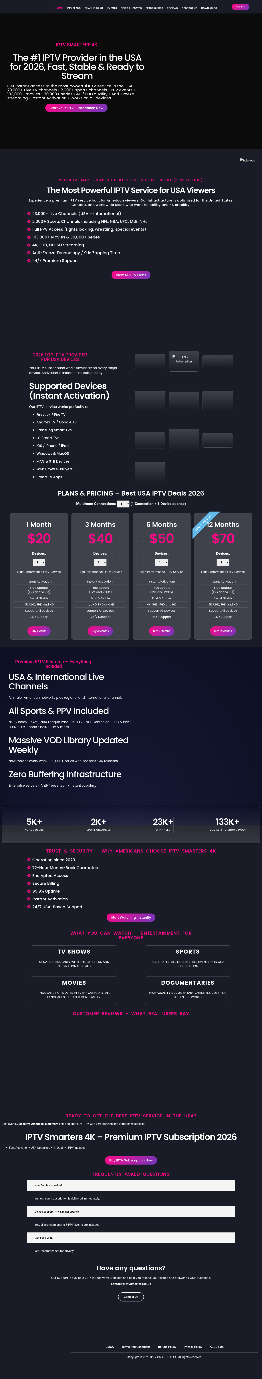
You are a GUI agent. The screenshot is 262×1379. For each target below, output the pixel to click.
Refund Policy (167, 1357)
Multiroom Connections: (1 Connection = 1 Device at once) (131, 508)
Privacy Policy (193, 1357)
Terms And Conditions (136, 1357)
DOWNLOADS (209, 8)
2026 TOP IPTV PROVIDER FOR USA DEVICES (60, 362)
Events (112, 8)
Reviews (172, 8)
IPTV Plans (74, 8)
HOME (59, 8)
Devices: (39, 563)
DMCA (110, 1357)
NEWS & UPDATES (131, 8)
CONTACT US (189, 8)
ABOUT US (217, 1357)
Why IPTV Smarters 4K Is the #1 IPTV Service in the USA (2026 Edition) (131, 182)
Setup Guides (154, 8)
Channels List (94, 8)
